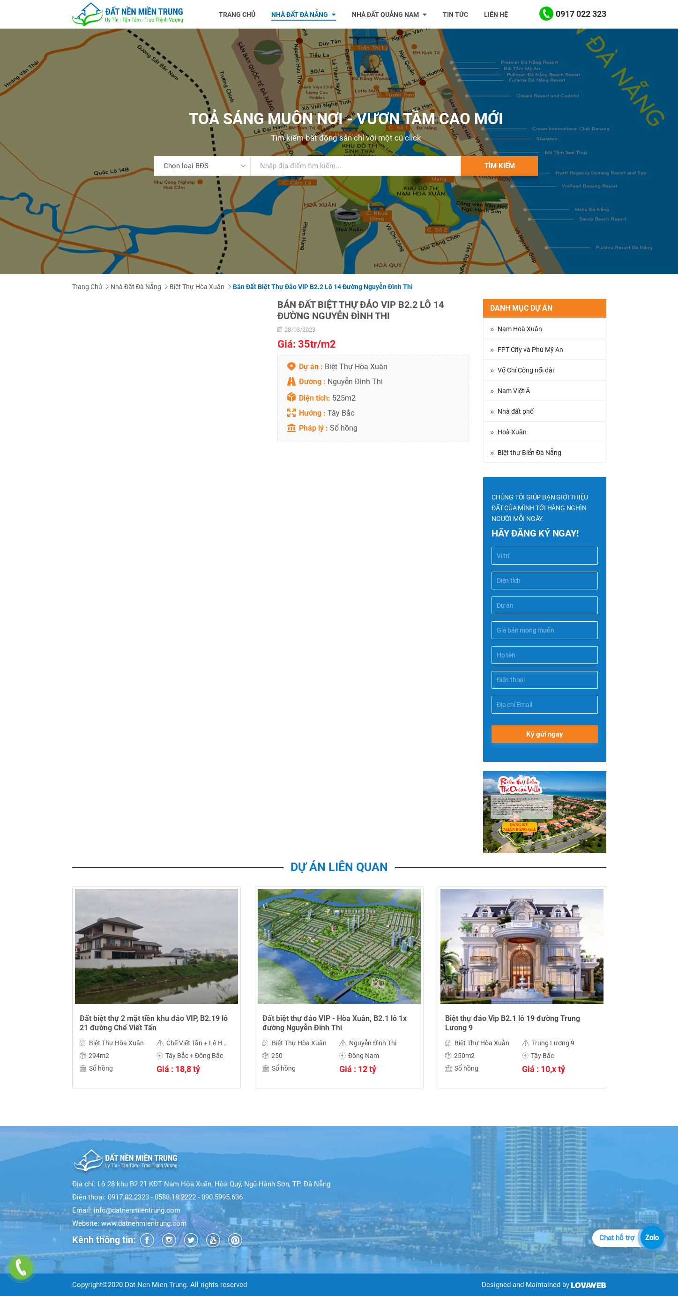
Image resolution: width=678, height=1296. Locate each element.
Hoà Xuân (512, 432)
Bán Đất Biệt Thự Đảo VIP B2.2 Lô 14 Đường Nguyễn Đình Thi (323, 286)
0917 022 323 (572, 14)
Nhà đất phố (516, 411)
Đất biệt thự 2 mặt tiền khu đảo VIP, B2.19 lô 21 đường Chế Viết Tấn (154, 1023)
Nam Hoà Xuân (520, 329)
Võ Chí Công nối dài (526, 370)
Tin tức (455, 14)
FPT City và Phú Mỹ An (530, 349)
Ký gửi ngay (544, 734)
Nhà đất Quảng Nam (389, 14)
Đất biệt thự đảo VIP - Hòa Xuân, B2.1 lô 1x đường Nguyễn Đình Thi (334, 1023)
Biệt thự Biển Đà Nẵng (529, 452)
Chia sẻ (84, 680)
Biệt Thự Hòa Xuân (197, 286)
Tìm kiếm (499, 166)
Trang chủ (237, 14)
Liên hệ (496, 14)
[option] (156, 994)
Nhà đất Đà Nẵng (136, 286)
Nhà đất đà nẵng (303, 14)
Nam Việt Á (514, 391)
